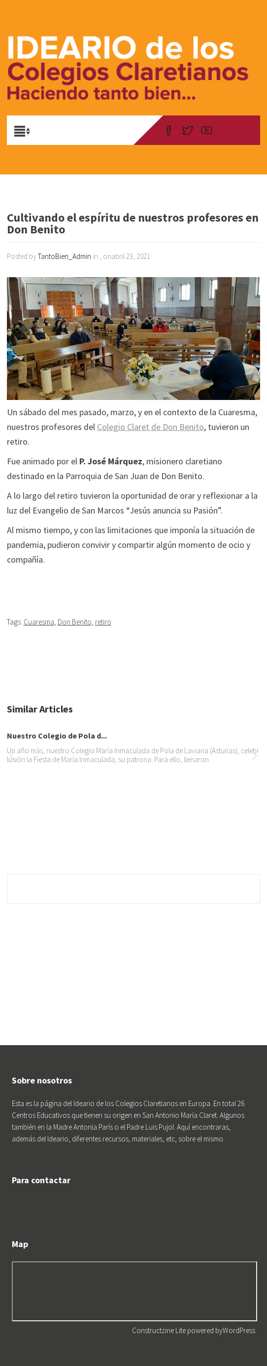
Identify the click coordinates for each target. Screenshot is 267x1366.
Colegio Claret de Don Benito (150, 426)
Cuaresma (39, 621)
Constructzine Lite (159, 1330)
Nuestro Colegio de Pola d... (57, 735)
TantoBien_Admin (64, 256)
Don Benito (75, 621)
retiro (103, 621)
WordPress (239, 1330)
